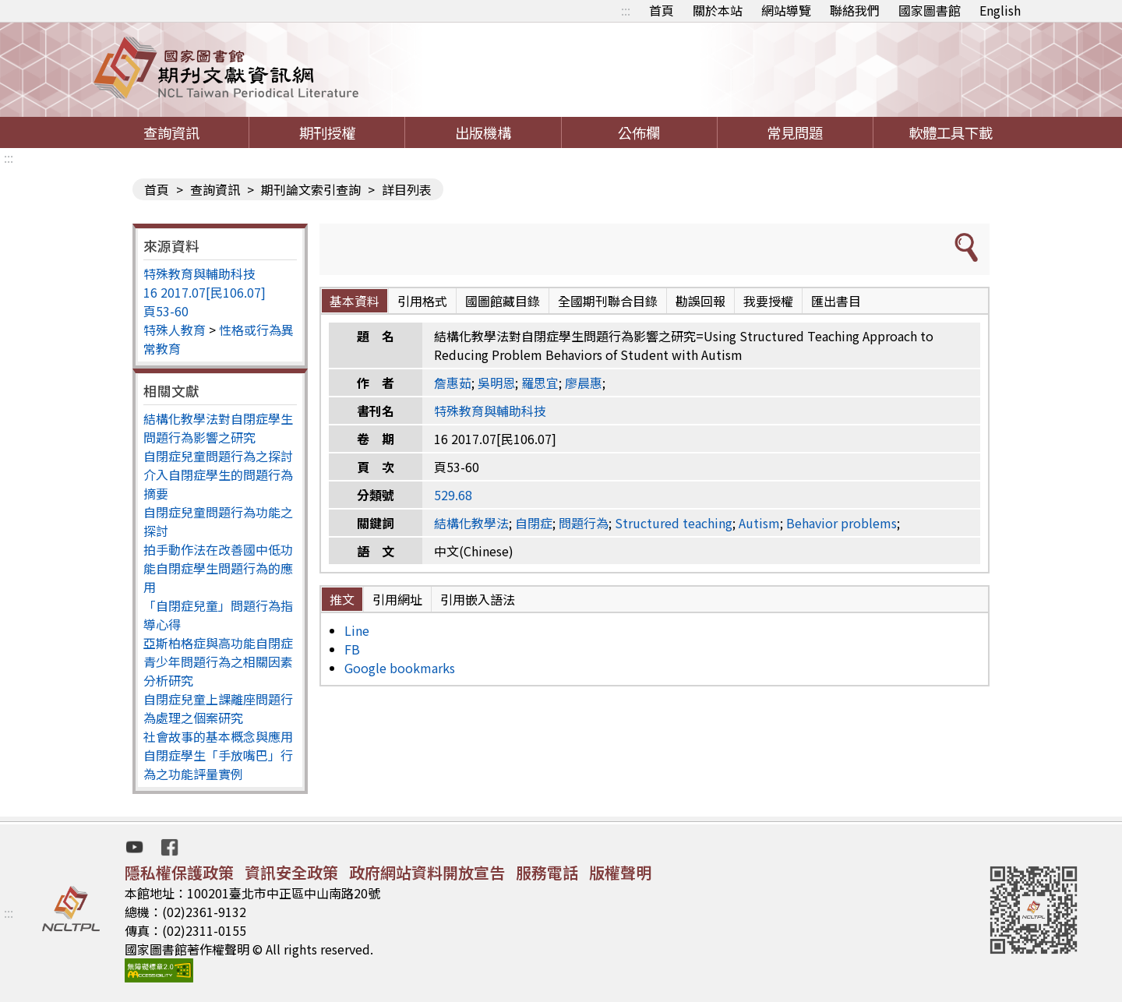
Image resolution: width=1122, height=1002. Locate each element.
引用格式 (422, 300)
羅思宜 (540, 382)
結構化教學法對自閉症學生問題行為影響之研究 (218, 427)
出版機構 (483, 132)
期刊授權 (327, 132)
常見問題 (795, 132)
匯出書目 (836, 300)
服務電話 (547, 872)
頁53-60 (166, 311)
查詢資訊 (171, 132)
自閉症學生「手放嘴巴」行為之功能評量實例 (218, 764)
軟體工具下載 (951, 132)
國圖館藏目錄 (502, 300)
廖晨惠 (583, 382)
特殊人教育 (174, 329)
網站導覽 (786, 10)
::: (625, 10)
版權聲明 (620, 872)
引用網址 (397, 599)
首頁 (661, 10)
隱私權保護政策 (179, 872)
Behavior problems (841, 522)
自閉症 (533, 522)
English (1000, 10)
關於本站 (718, 10)
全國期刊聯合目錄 (608, 300)
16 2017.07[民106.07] (204, 292)
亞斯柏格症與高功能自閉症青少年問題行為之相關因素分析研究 (218, 661)
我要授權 (768, 300)
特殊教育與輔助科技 (199, 273)
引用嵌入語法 (477, 599)
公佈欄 (639, 132)
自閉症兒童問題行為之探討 (218, 455)
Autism (759, 522)
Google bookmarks (399, 667)
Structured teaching (673, 522)
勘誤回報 (700, 300)
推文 (342, 599)
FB (352, 649)
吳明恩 (496, 382)
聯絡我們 (855, 10)
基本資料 (354, 300)
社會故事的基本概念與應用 (218, 736)
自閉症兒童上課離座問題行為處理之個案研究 (218, 708)
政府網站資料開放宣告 (427, 872)
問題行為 (584, 522)
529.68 (453, 494)
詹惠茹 (452, 382)
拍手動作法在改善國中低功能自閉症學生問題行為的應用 (218, 568)
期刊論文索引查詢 (311, 189)
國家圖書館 (929, 10)
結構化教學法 (471, 522)
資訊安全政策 (291, 872)
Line (356, 630)
